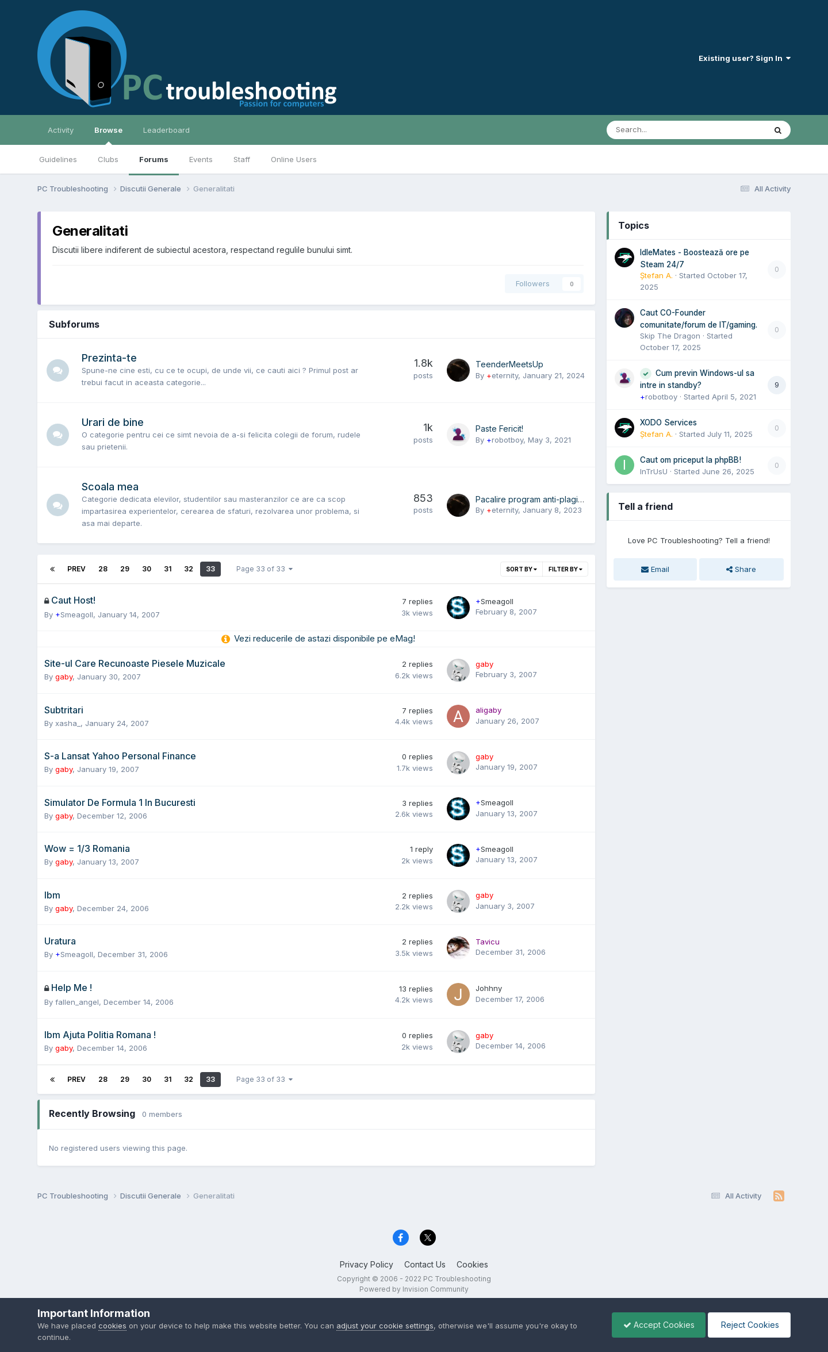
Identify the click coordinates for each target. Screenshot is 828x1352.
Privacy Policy (366, 1264)
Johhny (489, 988)
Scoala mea (110, 487)
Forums (153, 159)
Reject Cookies (748, 1325)
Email (655, 569)
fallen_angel (77, 1002)
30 (146, 568)
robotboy (504, 439)
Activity (61, 130)
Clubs (108, 159)
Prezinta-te (109, 358)
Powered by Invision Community (414, 1289)
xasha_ (67, 723)
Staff (241, 159)
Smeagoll (74, 614)
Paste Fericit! (499, 428)
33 (210, 568)
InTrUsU (654, 471)
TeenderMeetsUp (509, 364)
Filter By (565, 569)
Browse (108, 135)
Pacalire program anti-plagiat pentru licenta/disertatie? (578, 499)
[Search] (656, 130)
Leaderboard (166, 130)
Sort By (521, 569)
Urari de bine (113, 422)
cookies (112, 1325)
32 (188, 568)
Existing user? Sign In (745, 58)
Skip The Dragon (670, 335)
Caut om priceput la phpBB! (690, 459)
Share (741, 569)
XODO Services (668, 422)
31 (167, 568)
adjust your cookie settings (385, 1325)
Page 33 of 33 (264, 568)
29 (124, 568)
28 (103, 568)
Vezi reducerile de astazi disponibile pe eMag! (324, 638)
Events (201, 159)
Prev (76, 568)
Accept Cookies (656, 1325)
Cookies (472, 1264)
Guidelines (58, 159)
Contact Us (425, 1264)
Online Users (294, 159)
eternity (502, 375)
